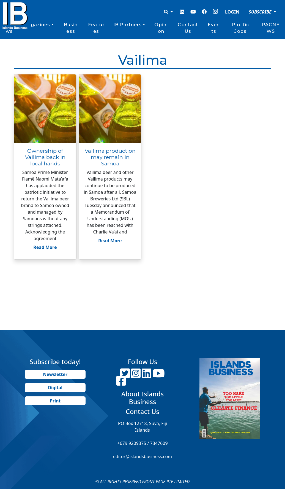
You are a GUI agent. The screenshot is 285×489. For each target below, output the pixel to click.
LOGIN (232, 12)
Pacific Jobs (240, 28)
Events (214, 28)
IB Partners (127, 24)
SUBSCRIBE (261, 12)
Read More (45, 247)
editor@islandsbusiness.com (142, 456)
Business (71, 28)
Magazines (36, 24)
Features (96, 28)
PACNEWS (271, 28)
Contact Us (188, 28)
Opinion (161, 28)
